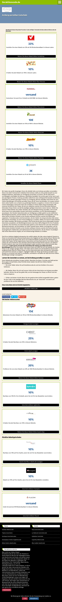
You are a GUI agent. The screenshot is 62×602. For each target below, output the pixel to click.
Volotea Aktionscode (8, 529)
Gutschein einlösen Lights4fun (31, 405)
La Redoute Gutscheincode (39, 533)
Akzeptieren (34, 598)
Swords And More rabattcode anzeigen (31, 462)
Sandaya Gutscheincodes (9, 536)
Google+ (22, 296)
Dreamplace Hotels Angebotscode (11, 539)
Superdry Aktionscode (38, 539)
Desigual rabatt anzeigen (30, 324)
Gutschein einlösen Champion (31, 489)
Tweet (14, 296)
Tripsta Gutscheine (7, 533)
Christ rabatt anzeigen (31, 351)
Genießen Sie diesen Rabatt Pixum (31, 183)
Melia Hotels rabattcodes (9, 543)
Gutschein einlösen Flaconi (31, 516)
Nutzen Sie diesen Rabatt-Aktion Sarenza (31, 378)
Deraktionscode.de (11, 2)
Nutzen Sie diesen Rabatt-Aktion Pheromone (31, 107)
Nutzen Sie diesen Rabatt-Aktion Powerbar (31, 158)
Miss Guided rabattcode (38, 543)
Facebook (6, 296)
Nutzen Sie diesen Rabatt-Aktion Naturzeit (31, 132)
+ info (24, 598)
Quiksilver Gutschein (37, 536)
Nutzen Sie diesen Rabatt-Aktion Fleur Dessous (31, 82)
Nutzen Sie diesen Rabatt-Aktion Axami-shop (31, 432)
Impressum (6, 590)
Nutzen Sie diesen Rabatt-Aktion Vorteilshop (31, 56)
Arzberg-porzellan (31, 288)
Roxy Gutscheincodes (38, 529)
